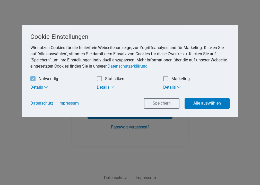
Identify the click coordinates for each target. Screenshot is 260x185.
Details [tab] (39, 87)
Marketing (176, 79)
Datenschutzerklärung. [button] (128, 66)
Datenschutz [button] (41, 103)
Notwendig (44, 79)
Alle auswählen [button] (207, 103)
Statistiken (110, 79)
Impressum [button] (68, 103)
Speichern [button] (162, 103)
